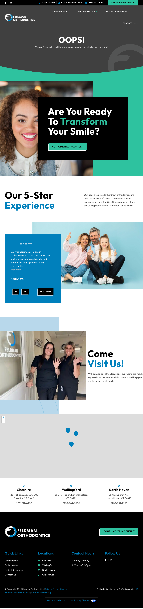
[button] (76, 434)
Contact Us (130, 23)
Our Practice (61, 11)
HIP (136, 590)
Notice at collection (56, 601)
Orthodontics (88, 11)
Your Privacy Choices (80, 601)
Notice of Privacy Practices (17, 593)
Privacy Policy (51, 590)
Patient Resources (118, 11)
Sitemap (64, 590)
